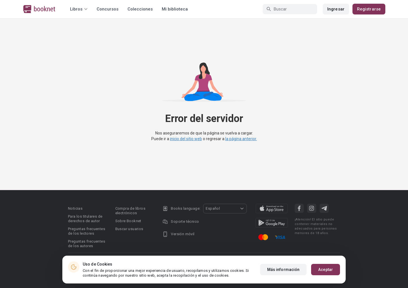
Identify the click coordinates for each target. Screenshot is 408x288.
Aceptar (325, 269)
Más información (283, 269)
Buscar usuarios (129, 229)
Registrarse (369, 9)
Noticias (75, 208)
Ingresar (336, 9)
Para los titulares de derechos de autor (85, 218)
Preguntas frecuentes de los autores (86, 243)
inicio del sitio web (186, 138)
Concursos (107, 9)
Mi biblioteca (175, 9)
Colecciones (140, 9)
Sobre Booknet (128, 221)
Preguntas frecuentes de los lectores (86, 231)
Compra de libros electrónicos (130, 210)
